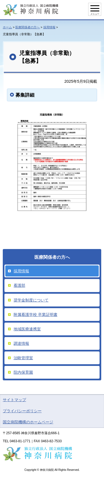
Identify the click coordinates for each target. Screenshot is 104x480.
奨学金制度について (31, 300)
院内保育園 (23, 372)
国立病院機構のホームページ (28, 422)
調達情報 (21, 343)
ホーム (7, 27)
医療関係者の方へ (27, 27)
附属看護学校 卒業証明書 (35, 314)
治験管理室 (23, 358)
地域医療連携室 (27, 329)
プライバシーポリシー (22, 411)
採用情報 (49, 27)
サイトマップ (14, 400)
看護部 (19, 285)
